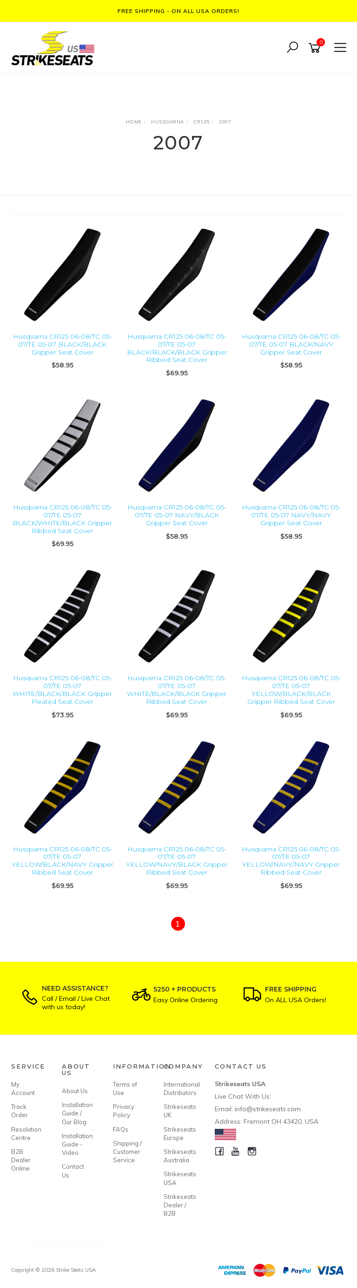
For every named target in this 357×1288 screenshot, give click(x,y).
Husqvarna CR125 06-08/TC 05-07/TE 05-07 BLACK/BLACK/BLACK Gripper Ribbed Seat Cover (177, 348)
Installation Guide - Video (77, 1144)
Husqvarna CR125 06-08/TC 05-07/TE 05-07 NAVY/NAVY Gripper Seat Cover (291, 515)
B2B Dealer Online (21, 1160)
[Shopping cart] (316, 48)
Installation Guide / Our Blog (77, 1113)
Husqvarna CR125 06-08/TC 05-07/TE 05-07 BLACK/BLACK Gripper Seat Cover (62, 344)
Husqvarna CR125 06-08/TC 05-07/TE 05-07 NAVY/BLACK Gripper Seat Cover (176, 515)
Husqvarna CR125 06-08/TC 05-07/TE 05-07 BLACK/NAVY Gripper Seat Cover (291, 344)
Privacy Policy (123, 1111)
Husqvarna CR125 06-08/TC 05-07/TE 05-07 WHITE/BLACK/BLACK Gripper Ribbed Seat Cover (176, 689)
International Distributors (178, 1088)
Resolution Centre (26, 1133)
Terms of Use (125, 1088)
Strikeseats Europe (178, 1133)
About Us (75, 1091)
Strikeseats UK (178, 1111)
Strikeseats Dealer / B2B (178, 1205)
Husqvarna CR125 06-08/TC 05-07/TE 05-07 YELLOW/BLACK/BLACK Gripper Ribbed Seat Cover (291, 689)
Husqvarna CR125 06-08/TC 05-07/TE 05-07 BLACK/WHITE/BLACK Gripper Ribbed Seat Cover (62, 519)
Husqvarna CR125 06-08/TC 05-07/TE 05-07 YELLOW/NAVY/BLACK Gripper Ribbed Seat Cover (177, 860)
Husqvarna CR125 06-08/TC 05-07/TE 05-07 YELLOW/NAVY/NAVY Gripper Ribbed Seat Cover (291, 860)
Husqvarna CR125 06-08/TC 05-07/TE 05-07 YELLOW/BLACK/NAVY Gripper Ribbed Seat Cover (62, 860)
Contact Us (73, 1171)
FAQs (120, 1129)
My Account (23, 1088)
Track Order (19, 1111)
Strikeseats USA (178, 1178)
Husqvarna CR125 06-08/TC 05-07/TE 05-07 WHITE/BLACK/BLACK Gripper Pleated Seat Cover (62, 689)
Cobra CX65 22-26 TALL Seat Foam (84, 1249)
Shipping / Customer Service (127, 1152)
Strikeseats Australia (178, 1156)
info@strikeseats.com (268, 1109)
